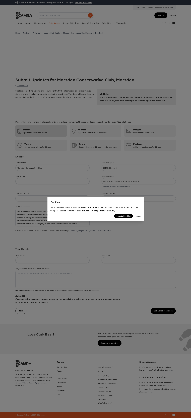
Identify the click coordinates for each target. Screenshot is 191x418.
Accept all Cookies (123, 216)
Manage (138, 216)
